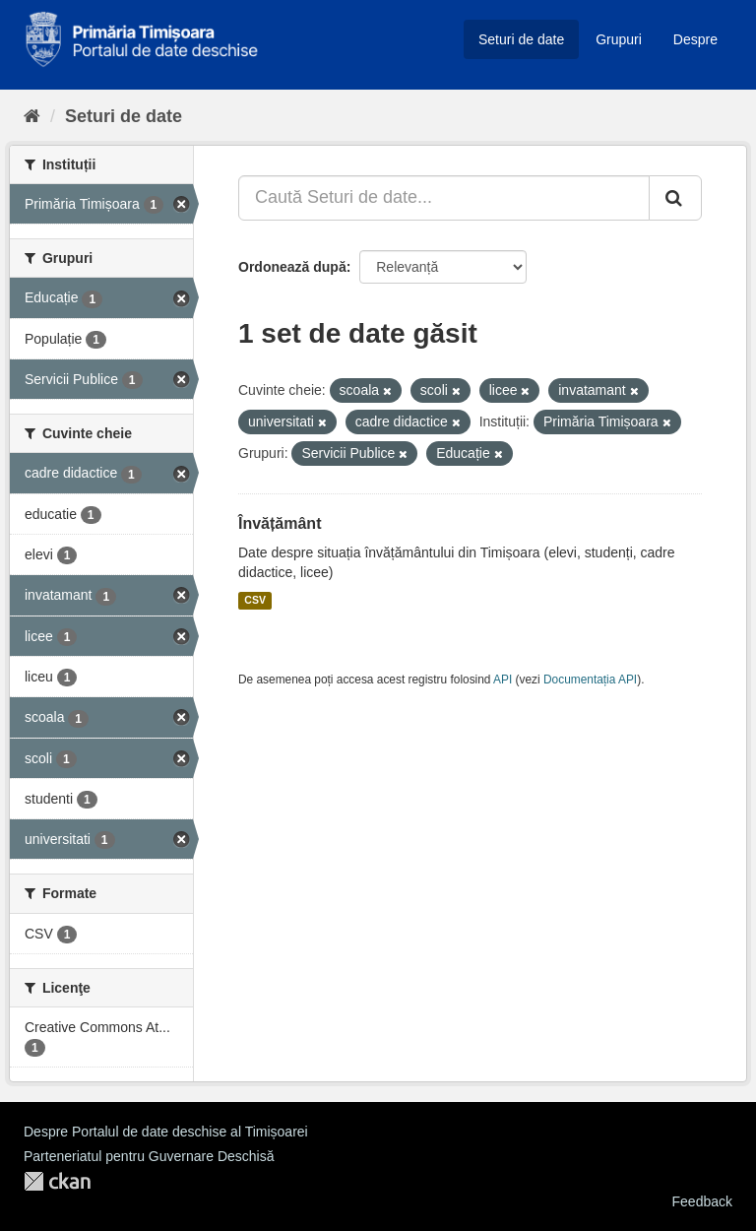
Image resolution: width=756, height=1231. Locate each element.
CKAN (57, 1181)
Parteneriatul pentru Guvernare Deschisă (149, 1156)
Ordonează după (292, 267)
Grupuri (619, 39)
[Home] (32, 116)
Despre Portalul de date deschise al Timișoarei (166, 1131)
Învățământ (279, 523)
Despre (695, 39)
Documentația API (590, 679)
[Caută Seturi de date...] (444, 198)
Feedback (702, 1201)
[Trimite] (675, 198)
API (502, 679)
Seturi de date (521, 39)
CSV (255, 601)
